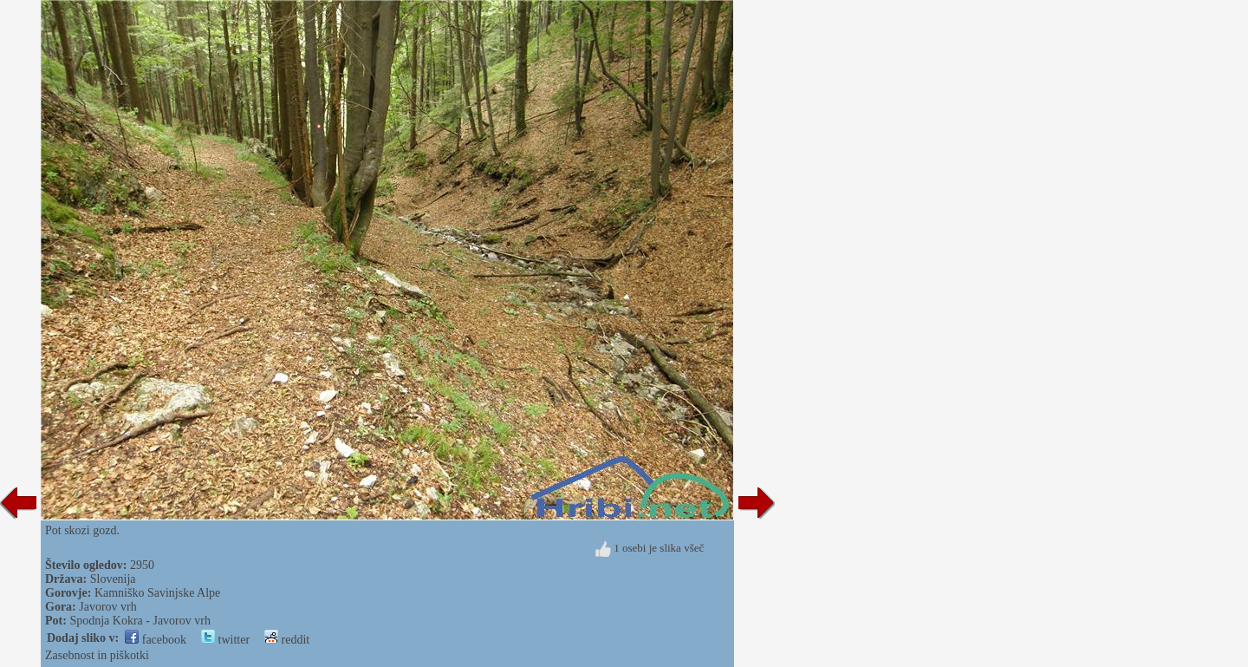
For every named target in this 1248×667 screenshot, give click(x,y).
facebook (155, 639)
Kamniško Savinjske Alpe (157, 592)
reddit (286, 639)
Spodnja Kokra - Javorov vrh (140, 620)
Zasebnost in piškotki (97, 655)
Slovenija (113, 578)
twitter (225, 639)
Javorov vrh (108, 606)
